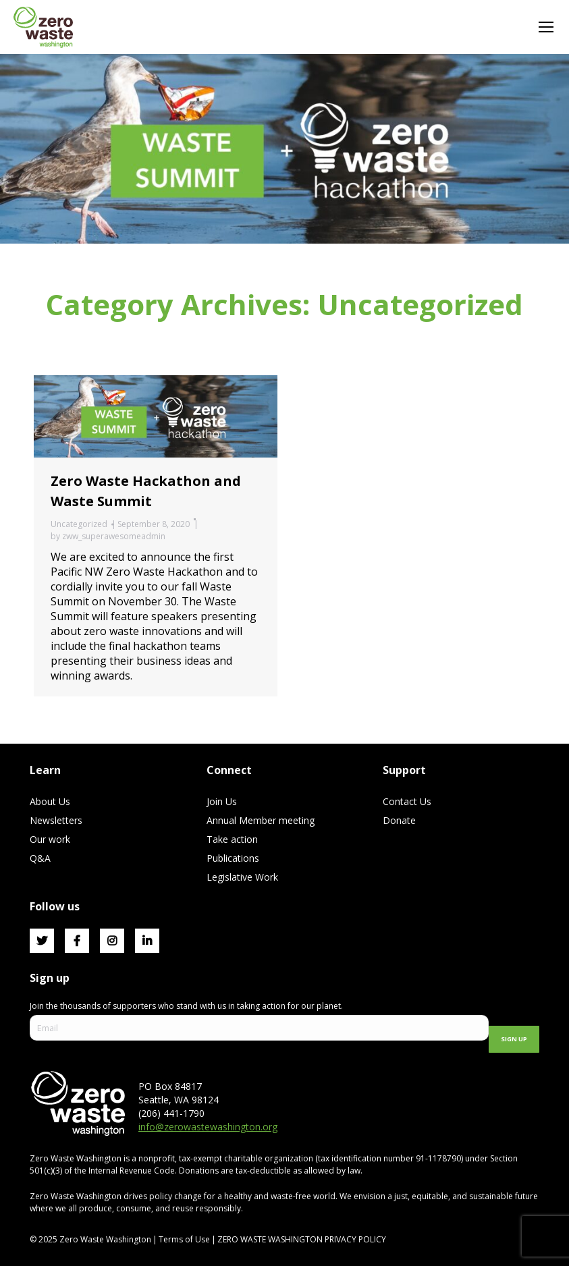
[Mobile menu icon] (546, 27)
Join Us (222, 801)
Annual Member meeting (261, 820)
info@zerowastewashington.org (207, 1126)
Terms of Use (184, 1239)
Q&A (40, 858)
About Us (50, 801)
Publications (233, 858)
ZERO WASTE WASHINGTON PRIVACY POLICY (302, 1239)
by (108, 536)
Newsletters (56, 820)
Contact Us (407, 801)
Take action (232, 839)
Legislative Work (242, 877)
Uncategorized (79, 524)
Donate (399, 820)
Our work (50, 839)
